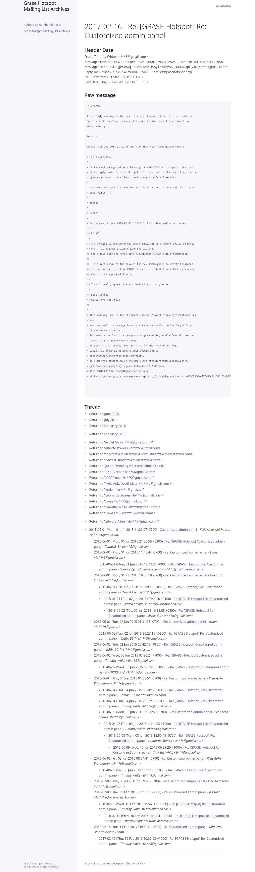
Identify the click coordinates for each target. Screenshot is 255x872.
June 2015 (111, 414)
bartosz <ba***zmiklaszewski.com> (133, 460)
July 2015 (111, 420)
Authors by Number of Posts (42, 25)
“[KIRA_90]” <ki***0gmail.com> (130, 472)
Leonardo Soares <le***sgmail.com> (134, 495)
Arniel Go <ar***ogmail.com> (128, 442)
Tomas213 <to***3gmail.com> (129, 513)
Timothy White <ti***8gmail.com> (132, 507)
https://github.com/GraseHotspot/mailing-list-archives (114, 863)
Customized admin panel (178, 529)
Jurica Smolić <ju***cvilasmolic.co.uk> (135, 466)
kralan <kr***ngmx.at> (124, 489)
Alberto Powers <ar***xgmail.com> (133, 448)
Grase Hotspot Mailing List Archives (46, 6)
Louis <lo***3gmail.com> (125, 501)
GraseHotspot (223, 5)
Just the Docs (46, 863)
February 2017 (115, 434)
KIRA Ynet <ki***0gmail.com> (129, 477)
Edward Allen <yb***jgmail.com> (131, 521)
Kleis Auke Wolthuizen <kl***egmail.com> (138, 483)
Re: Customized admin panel (186, 552)
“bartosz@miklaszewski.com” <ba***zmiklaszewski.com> (149, 454)
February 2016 (115, 426)
